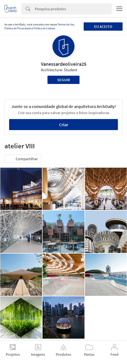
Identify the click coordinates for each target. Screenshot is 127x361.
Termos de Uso (66, 24)
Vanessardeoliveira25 (63, 64)
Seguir (63, 79)
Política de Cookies (44, 28)
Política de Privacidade (17, 28)
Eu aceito (103, 26)
